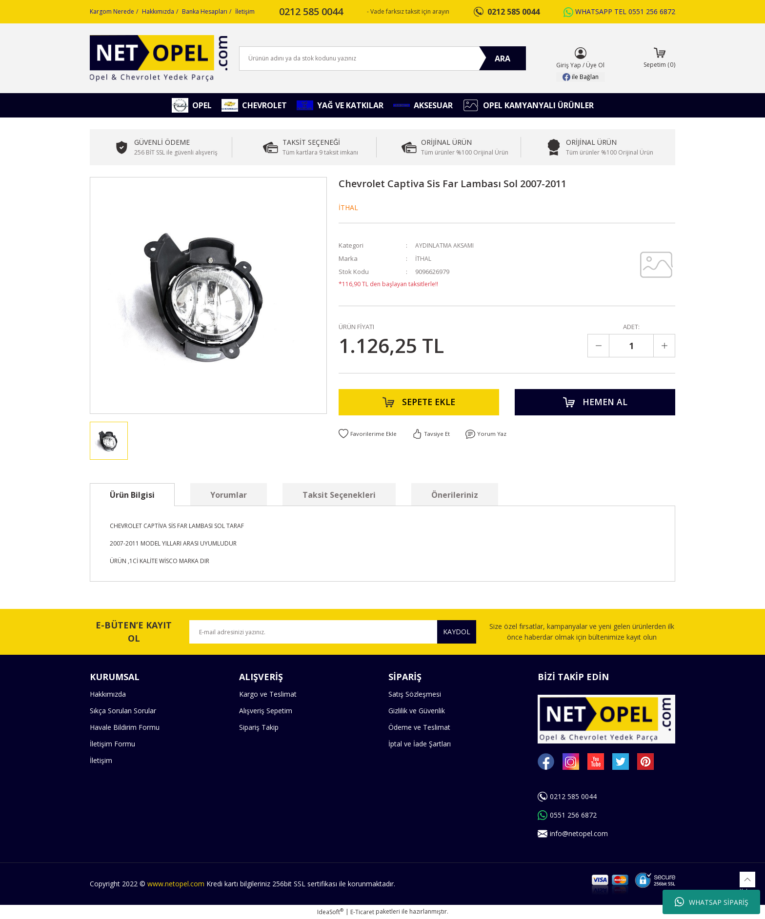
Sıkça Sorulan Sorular (123, 710)
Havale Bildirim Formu (125, 727)
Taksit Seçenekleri (339, 494)
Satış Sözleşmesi (414, 694)
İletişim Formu (112, 743)
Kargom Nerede (112, 11)
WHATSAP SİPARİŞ (711, 902)
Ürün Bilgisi (132, 494)
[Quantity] (631, 345)
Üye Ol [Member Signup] (595, 65)
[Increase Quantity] (664, 345)
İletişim (245, 11)
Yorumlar (228, 494)
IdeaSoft (330, 912)
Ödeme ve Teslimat (419, 727)
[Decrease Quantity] (598, 345)
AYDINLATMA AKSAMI (445, 245)
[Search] (382, 58)
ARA (502, 58)
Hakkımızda (158, 11)
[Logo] (158, 58)
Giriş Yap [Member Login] (568, 65)
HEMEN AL (595, 404)
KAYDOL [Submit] (456, 631)
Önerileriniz (454, 494)
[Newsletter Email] (332, 632)
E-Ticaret (362, 912)
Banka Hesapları (204, 11)
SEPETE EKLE (419, 404)
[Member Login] (580, 53)
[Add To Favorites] (368, 438)
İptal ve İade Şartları (419, 743)
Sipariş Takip (259, 727)
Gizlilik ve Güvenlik (416, 710)
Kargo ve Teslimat (268, 694)
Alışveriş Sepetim (265, 710)
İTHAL (348, 207)
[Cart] (659, 58)
